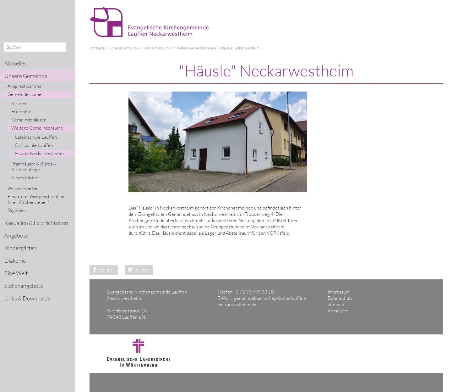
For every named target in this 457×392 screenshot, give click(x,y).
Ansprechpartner (25, 86)
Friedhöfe (21, 112)
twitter (137, 270)
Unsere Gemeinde (124, 48)
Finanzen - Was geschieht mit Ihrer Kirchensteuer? (37, 199)
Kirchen (19, 103)
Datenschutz (340, 298)
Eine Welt (16, 273)
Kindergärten (24, 178)
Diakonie (15, 260)
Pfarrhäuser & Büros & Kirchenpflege (33, 166)
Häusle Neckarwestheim (39, 153)
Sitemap (336, 304)
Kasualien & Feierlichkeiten (36, 222)
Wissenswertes (23, 188)
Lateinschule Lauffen (36, 137)
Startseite (97, 48)
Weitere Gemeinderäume (195, 48)
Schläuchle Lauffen (34, 145)
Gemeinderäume (157, 48)
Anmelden (338, 311)
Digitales (16, 210)
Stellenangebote (23, 285)
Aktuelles (15, 63)
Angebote (16, 235)
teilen (101, 270)
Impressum (339, 292)
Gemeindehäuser (28, 120)
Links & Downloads (27, 298)
